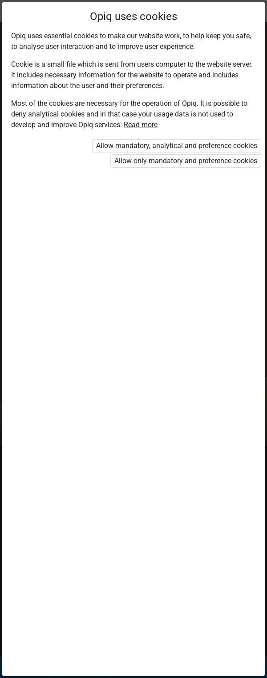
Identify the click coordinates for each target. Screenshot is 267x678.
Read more (141, 124)
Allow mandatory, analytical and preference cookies (176, 145)
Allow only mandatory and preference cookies (185, 160)
